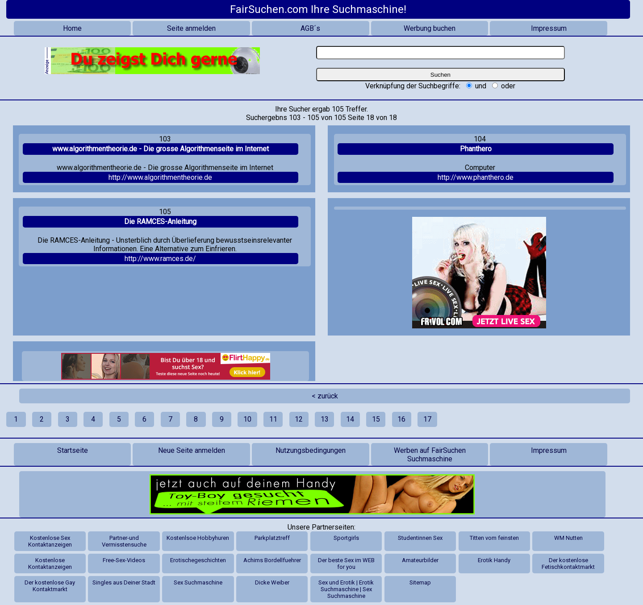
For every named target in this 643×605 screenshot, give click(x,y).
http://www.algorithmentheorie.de (160, 177)
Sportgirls (346, 538)
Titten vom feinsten (494, 538)
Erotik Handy (494, 560)
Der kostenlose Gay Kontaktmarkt (50, 586)
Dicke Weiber (272, 582)
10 (247, 419)
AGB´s (310, 28)
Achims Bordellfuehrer (272, 560)
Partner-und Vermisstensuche (124, 541)
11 (273, 419)
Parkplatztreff (272, 538)
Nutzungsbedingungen (311, 450)
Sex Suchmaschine (198, 582)
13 (325, 419)
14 (350, 419)
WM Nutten (568, 538)
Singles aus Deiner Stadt (123, 582)
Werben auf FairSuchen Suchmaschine (430, 454)
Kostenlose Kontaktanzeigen (50, 563)
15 (376, 419)
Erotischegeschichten (198, 560)
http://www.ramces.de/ (160, 258)
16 (401, 419)
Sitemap (420, 582)
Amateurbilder (420, 560)
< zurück (325, 396)
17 (427, 419)
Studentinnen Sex (420, 538)
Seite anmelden (191, 28)
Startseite (72, 450)
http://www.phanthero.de (476, 177)
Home (72, 28)
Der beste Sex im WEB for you (346, 563)
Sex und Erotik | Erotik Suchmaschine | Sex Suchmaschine (346, 589)
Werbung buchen (429, 28)
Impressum (549, 28)
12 (299, 419)
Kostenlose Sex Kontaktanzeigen (50, 541)
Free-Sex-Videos (124, 560)
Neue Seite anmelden (191, 450)
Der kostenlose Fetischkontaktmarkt (568, 563)
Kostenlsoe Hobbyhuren (198, 538)
